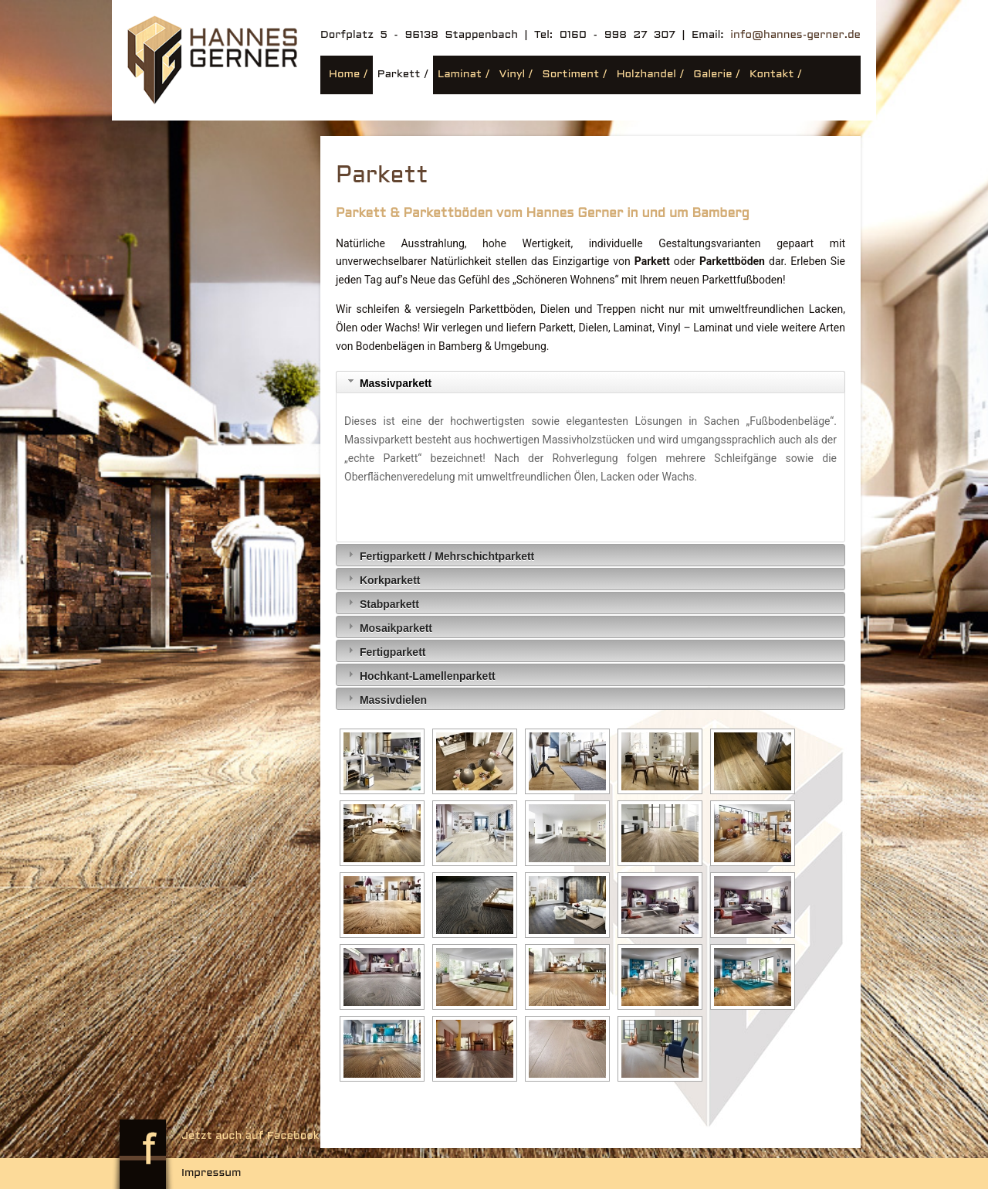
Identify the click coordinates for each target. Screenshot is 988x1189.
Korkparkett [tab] (382, 579)
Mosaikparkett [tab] (388, 627)
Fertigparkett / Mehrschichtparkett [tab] (439, 555)
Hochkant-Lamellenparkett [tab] (420, 675)
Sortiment (571, 75)
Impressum (211, 1173)
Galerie (712, 75)
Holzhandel (646, 75)
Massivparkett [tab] (387, 382)
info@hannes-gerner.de (795, 35)
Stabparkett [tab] (381, 603)
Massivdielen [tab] (385, 698)
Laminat (460, 75)
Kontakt (771, 75)
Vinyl (512, 75)
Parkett (399, 75)
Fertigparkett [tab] (384, 651)
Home (344, 75)
